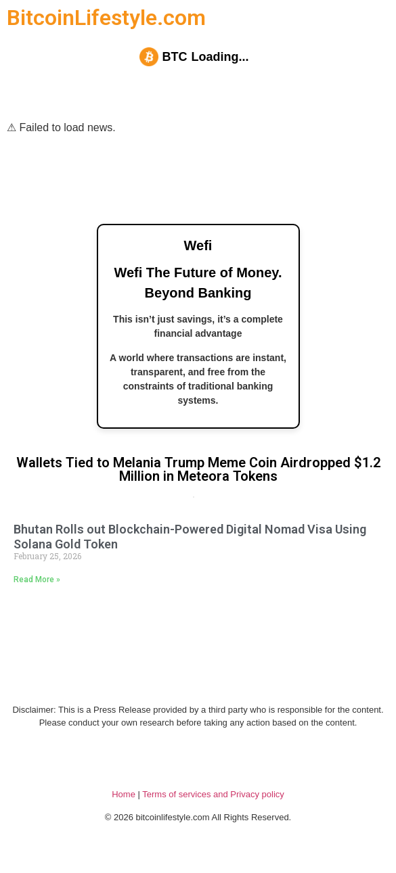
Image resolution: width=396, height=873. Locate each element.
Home (123, 794)
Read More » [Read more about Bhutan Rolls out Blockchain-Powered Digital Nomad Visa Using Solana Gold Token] (37, 579)
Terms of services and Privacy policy (213, 794)
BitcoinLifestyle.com (106, 17)
